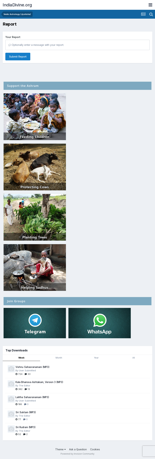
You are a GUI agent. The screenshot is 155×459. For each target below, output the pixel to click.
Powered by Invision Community (77, 453)
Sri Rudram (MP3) (26, 427)
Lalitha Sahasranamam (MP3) (32, 397)
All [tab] (133, 357)
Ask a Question (78, 449)
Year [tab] (96, 357)
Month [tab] (59, 357)
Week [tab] (21, 357)
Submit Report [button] (18, 56)
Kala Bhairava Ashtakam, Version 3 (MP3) (39, 382)
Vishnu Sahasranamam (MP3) (33, 367)
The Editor (24, 385)
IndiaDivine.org (17, 4)
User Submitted (27, 370)
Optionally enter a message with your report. (36, 44)
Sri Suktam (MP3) (26, 412)
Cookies (95, 449)
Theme (60, 449)
